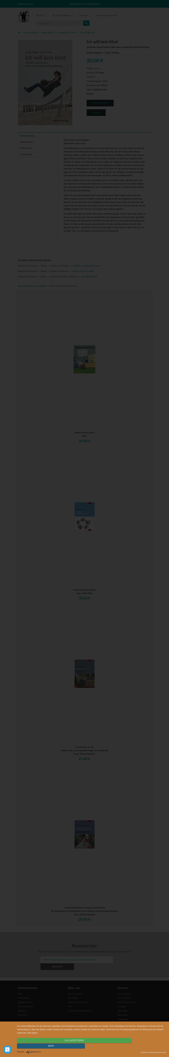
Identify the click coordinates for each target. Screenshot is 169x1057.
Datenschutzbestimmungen (157, 1052)
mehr (144, 1046)
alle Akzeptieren (69, 1046)
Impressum (144, 1052)
